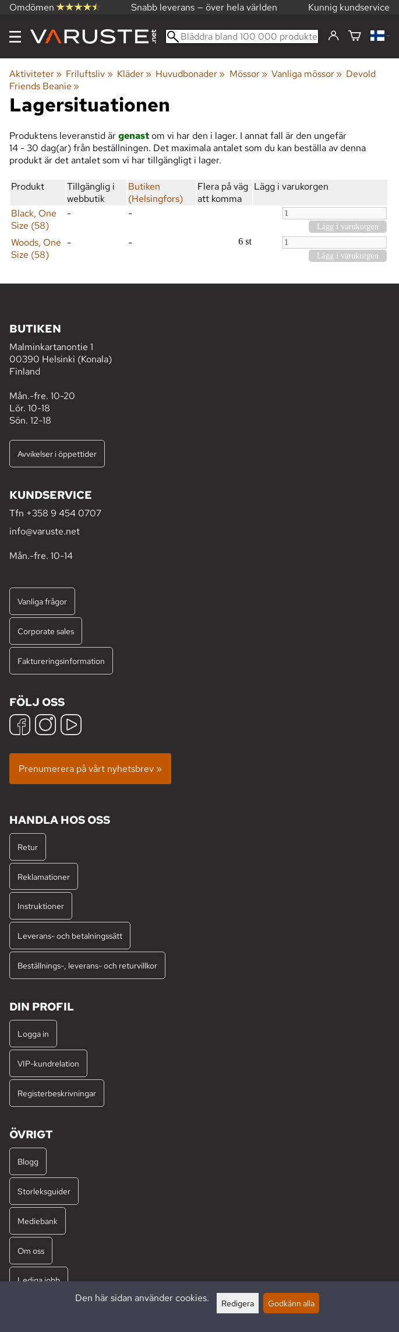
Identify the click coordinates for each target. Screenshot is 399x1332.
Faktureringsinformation (61, 660)
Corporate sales (45, 631)
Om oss (30, 1250)
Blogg (27, 1161)
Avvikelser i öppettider (57, 453)
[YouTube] (71, 726)
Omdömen (54, 7)
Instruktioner (40, 905)
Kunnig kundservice (349, 7)
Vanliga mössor (306, 74)
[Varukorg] (354, 36)
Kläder (134, 74)
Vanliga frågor (42, 601)
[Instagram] (45, 726)
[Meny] (15, 37)
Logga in (33, 1033)
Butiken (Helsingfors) (155, 192)
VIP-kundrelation (48, 1063)
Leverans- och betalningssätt (69, 935)
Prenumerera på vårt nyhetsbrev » (90, 769)
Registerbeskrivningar (56, 1093)
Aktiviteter (35, 74)
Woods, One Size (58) (36, 248)
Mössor (248, 74)
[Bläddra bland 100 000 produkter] (242, 36)
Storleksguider (43, 1191)
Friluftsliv (89, 74)
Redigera (237, 1303)
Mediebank (37, 1220)
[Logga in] (333, 36)
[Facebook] (19, 726)
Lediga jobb (38, 1279)
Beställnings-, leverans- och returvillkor (87, 965)
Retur (27, 846)
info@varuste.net (44, 531)
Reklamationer (43, 876)
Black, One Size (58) (34, 219)
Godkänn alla (291, 1303)
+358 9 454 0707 (63, 513)
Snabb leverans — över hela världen (204, 7)
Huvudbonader (190, 74)
